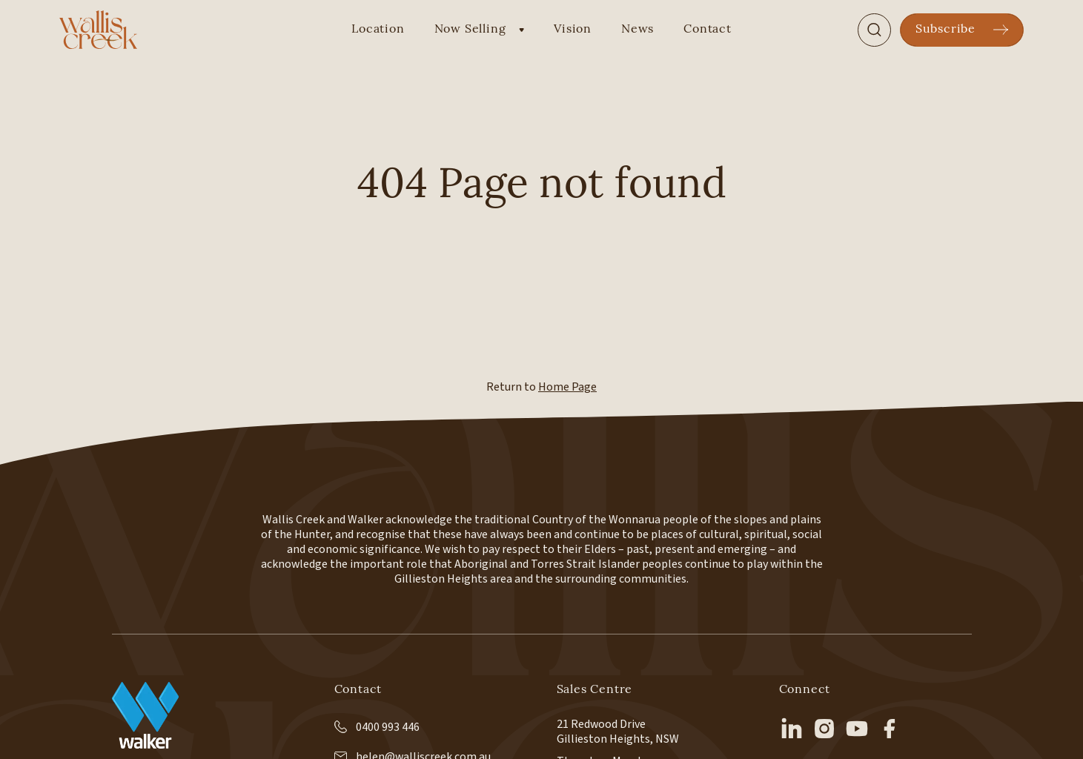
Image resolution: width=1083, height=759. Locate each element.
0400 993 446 (377, 727)
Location (377, 30)
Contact (707, 30)
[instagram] (824, 728)
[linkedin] (791, 728)
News (637, 30)
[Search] (874, 30)
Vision (573, 30)
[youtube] (857, 728)
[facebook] (889, 728)
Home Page (567, 387)
